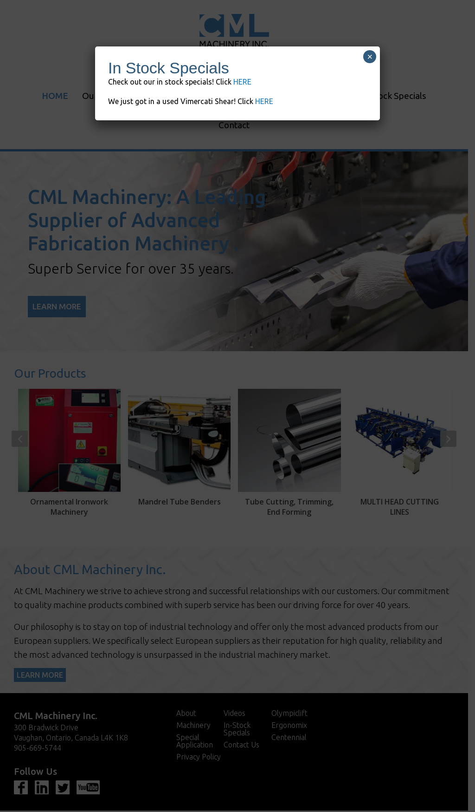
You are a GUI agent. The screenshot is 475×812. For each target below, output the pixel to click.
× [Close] (370, 57)
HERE (242, 82)
